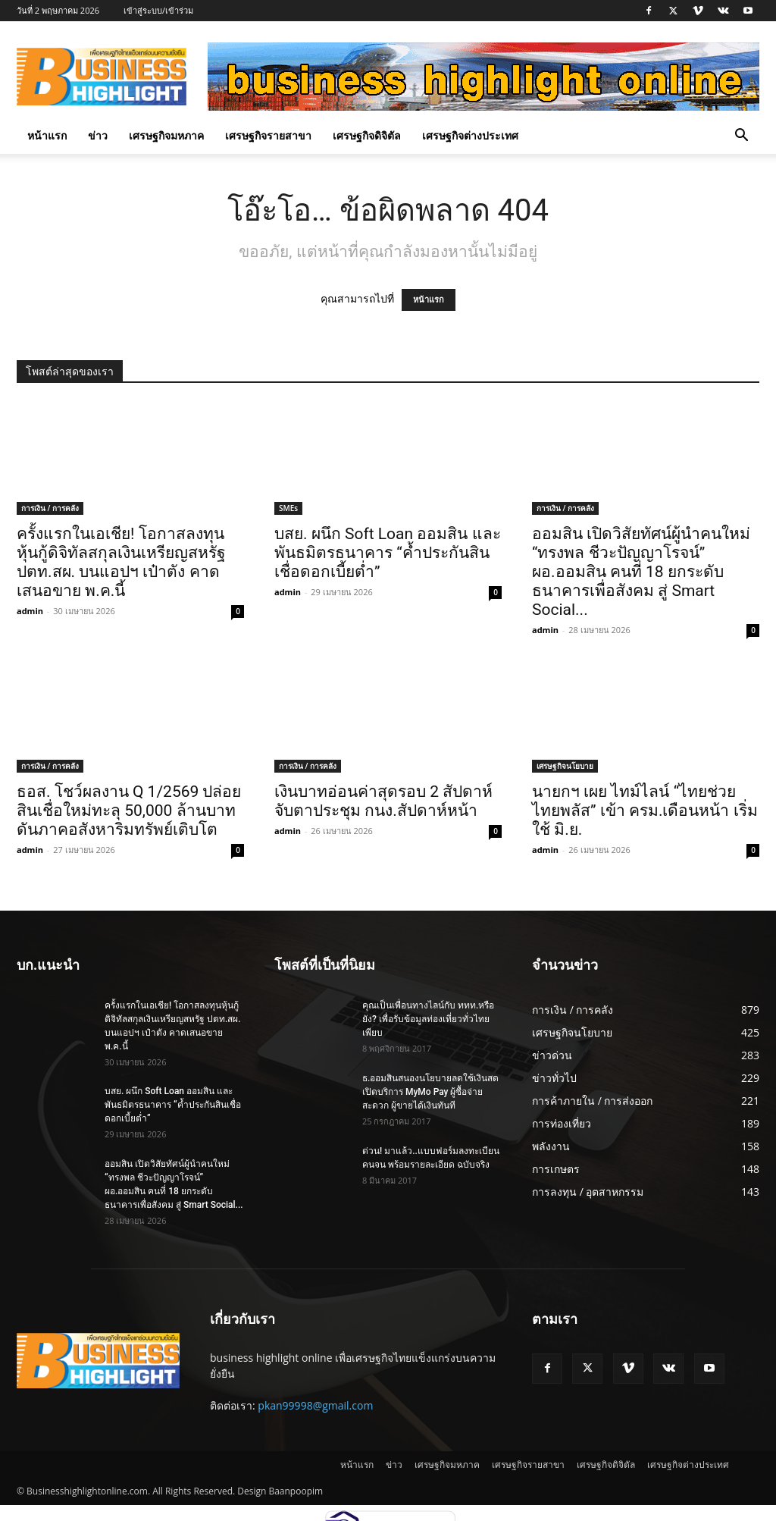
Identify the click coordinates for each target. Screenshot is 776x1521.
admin (30, 610)
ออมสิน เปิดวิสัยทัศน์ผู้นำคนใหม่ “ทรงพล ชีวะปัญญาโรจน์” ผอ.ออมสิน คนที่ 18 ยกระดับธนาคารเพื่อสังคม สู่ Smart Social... (641, 572)
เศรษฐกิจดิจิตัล (367, 135)
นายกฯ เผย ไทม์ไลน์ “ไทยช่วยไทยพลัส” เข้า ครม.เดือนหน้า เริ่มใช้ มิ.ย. (645, 810)
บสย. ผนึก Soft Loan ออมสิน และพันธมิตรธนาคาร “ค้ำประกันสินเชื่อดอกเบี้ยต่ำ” (387, 553)
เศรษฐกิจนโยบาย (565, 765)
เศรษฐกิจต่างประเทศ (470, 135)
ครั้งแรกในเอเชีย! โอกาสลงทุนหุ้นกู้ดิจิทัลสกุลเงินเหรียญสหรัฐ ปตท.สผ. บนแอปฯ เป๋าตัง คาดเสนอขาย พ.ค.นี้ (121, 562)
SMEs (288, 508)
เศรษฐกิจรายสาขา (268, 135)
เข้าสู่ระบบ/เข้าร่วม (158, 10)
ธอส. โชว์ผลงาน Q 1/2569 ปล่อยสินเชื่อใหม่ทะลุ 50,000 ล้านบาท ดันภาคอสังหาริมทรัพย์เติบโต (129, 810)
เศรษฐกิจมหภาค (166, 135)
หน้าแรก (47, 135)
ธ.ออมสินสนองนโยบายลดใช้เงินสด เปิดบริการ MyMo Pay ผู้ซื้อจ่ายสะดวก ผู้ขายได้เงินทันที (430, 1092)
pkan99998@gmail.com (315, 1405)
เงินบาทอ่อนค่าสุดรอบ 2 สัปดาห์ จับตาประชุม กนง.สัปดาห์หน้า (383, 801)
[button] (741, 137)
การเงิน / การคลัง (50, 508)
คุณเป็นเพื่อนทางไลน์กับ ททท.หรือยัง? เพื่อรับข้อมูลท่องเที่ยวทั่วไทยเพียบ (428, 1019)
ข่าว (98, 135)
